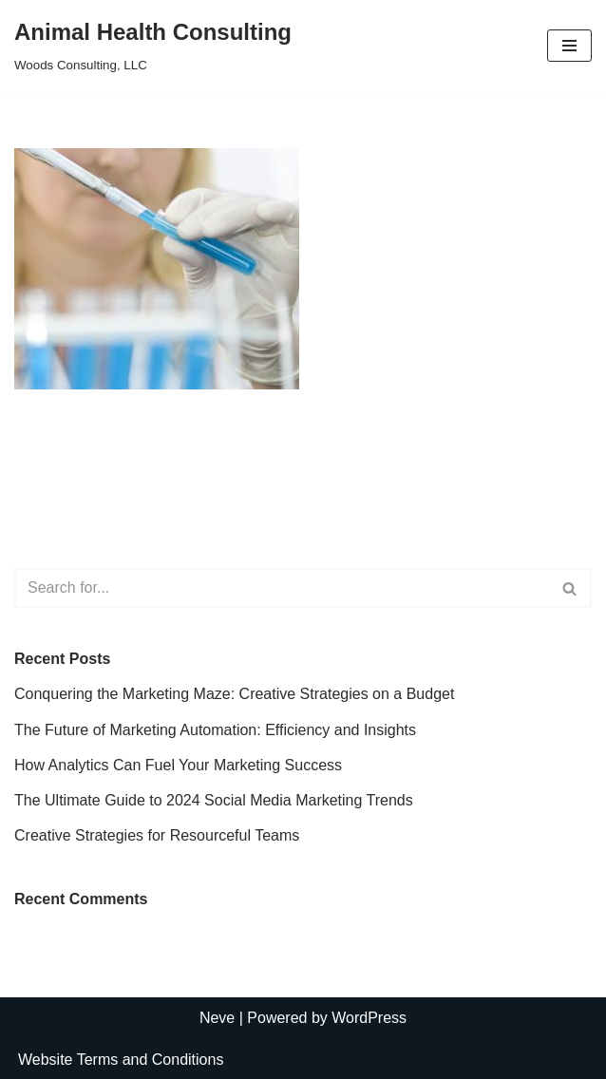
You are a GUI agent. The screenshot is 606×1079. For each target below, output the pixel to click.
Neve (217, 1018)
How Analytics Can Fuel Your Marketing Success (178, 765)
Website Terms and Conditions (120, 1059)
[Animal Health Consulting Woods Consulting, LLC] (153, 45)
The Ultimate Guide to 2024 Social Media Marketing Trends (213, 800)
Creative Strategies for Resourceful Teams (156, 835)
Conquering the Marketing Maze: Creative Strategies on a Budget (234, 694)
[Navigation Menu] (569, 45)
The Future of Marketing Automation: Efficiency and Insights (215, 730)
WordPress (369, 1018)
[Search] (281, 588)
